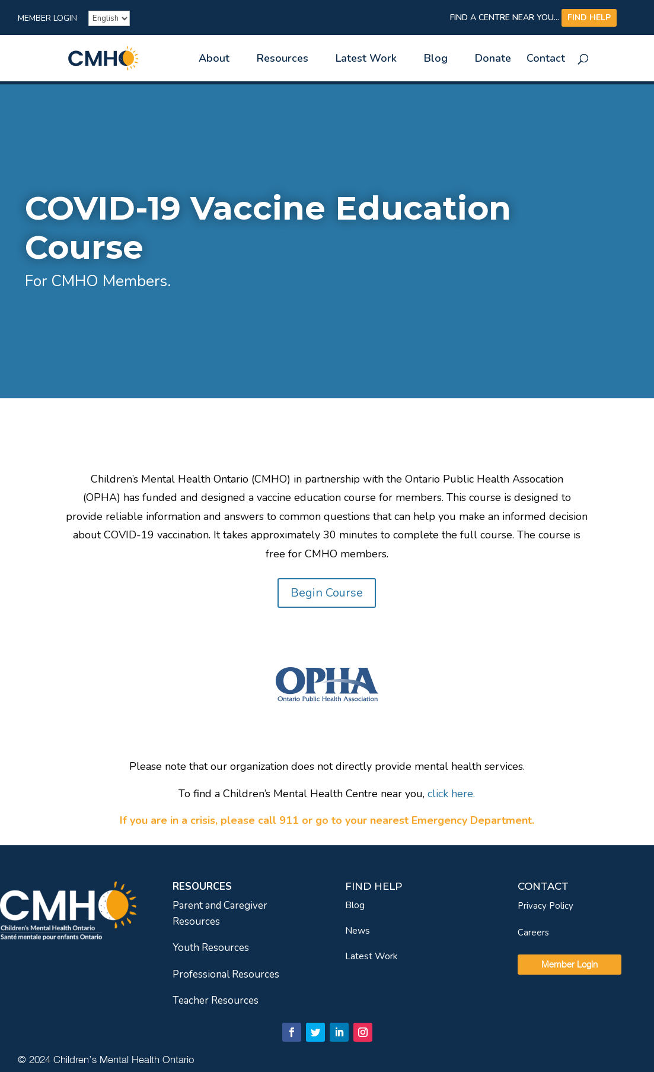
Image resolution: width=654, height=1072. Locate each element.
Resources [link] (282, 59)
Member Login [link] (47, 19)
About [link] (214, 59)
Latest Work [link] (366, 59)
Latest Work (371, 956)
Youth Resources (211, 947)
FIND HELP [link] (589, 17)
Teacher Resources (216, 1000)
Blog (355, 905)
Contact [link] (546, 59)
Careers (533, 932)
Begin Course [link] (327, 593)
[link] (124, 57)
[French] (109, 18)
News (357, 930)
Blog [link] (436, 59)
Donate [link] (493, 59)
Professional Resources (226, 974)
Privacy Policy (545, 906)
